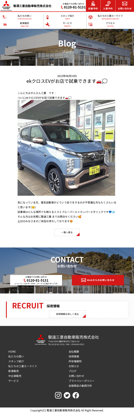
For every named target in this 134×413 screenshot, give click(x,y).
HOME (12, 351)
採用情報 (74, 356)
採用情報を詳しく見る (67, 314)
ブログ (72, 371)
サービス (13, 381)
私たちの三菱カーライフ (22, 366)
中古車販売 (14, 376)
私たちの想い (16, 356)
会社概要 (74, 351)
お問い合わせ (76, 376)
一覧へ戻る (67, 232)
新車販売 (13, 371)
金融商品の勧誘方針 (80, 386)
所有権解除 (75, 361)
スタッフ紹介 (16, 361)
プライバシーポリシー (82, 381)
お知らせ (74, 366)
